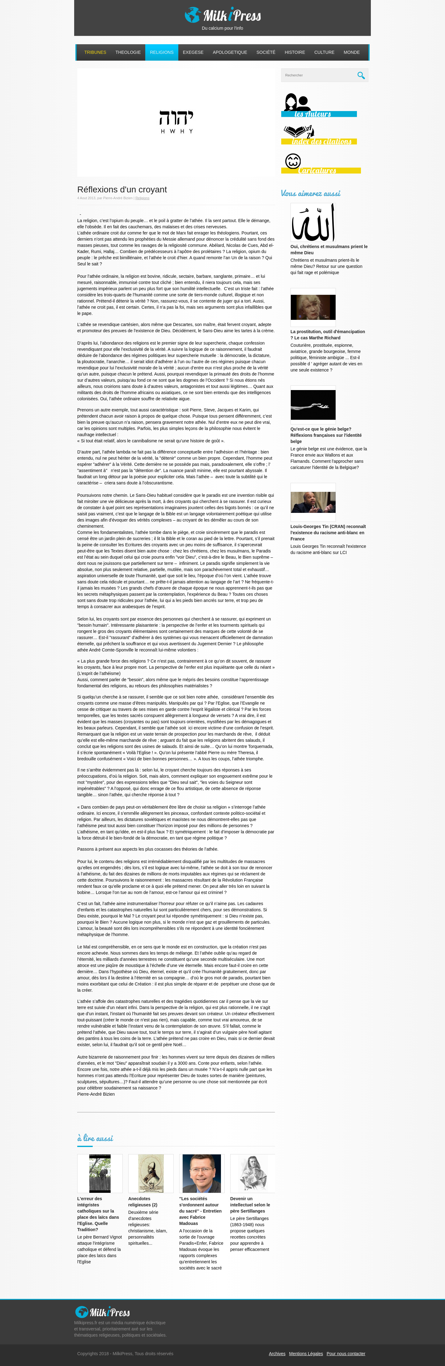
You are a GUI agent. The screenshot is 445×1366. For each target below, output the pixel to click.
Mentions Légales (306, 1353)
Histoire (295, 52)
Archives (277, 1353)
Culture (324, 52)
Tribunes (95, 52)
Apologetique (230, 52)
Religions (161, 52)
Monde (352, 52)
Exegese (193, 52)
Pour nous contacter (346, 1353)
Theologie (128, 52)
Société (265, 52)
